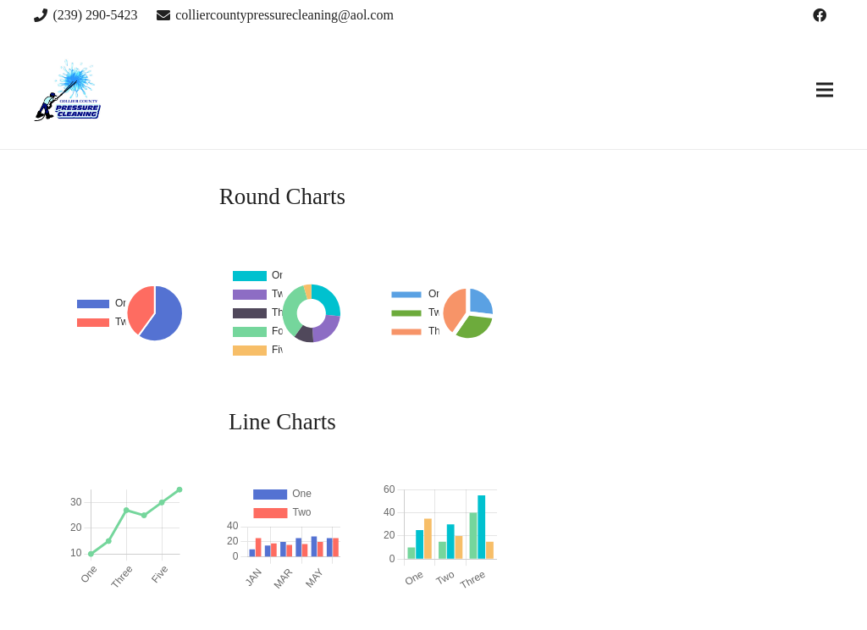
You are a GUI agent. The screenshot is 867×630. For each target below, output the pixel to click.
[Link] (68, 90)
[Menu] (824, 90)
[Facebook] (819, 15)
